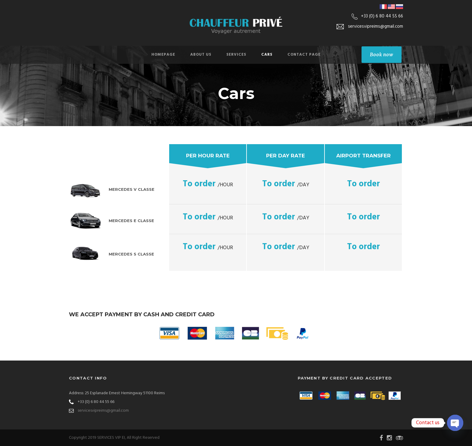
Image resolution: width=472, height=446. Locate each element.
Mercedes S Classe (131, 254)
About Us (200, 54)
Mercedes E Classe (131, 220)
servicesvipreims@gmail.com (103, 410)
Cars (266, 54)
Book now (381, 54)
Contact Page (304, 54)
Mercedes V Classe (131, 189)
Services (236, 54)
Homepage (163, 54)
